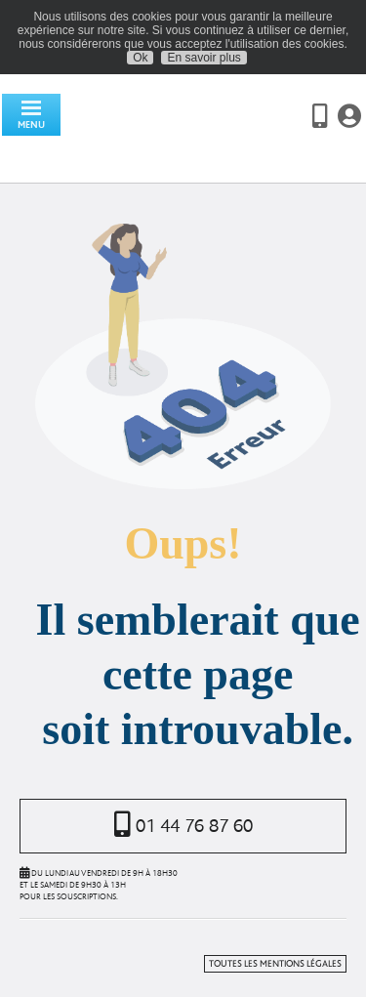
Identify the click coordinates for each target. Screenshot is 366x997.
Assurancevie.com (175, 129)
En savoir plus (203, 57)
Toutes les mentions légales (275, 964)
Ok (140, 57)
